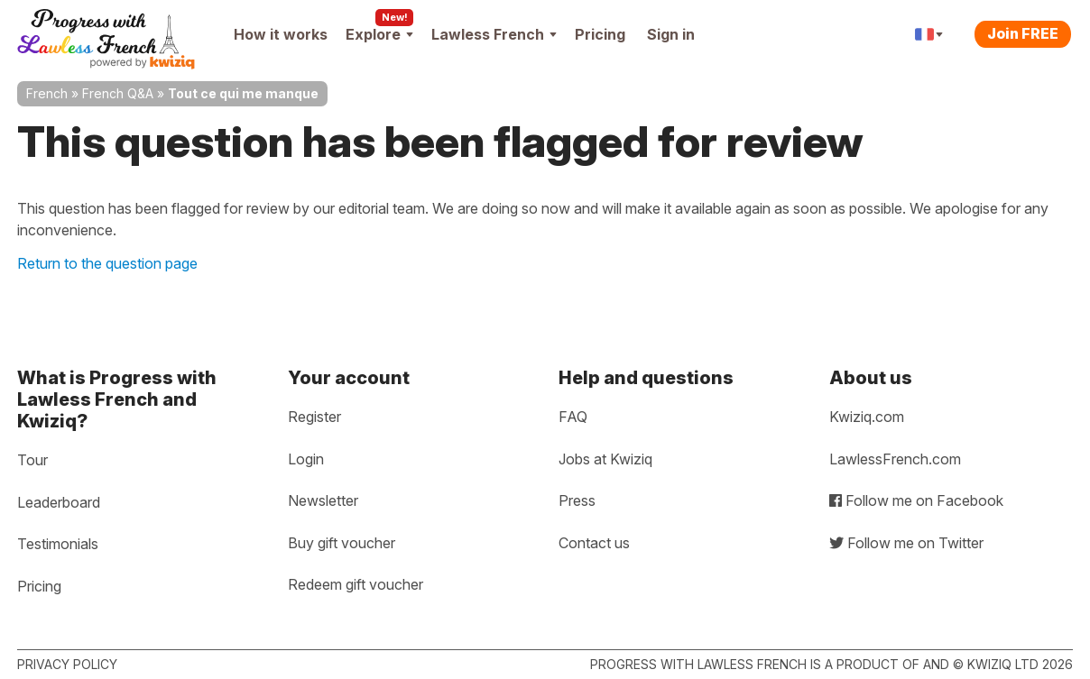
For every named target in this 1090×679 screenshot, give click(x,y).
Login (306, 459)
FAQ (573, 417)
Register (314, 417)
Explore (379, 34)
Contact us (594, 543)
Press (577, 500)
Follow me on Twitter (906, 543)
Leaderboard (58, 502)
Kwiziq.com (866, 417)
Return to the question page (107, 263)
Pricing (600, 34)
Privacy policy (67, 664)
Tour (32, 460)
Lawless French (494, 34)
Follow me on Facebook (916, 500)
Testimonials (57, 544)
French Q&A (117, 93)
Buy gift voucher (341, 543)
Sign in (671, 34)
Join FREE (1022, 33)
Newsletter (323, 500)
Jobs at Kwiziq (605, 459)
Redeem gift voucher (355, 584)
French (47, 93)
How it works (281, 34)
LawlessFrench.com (895, 459)
